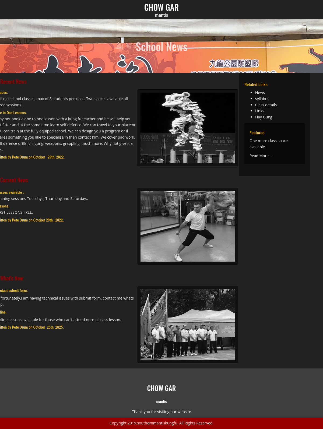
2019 (132, 423)
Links (259, 110)
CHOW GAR (161, 7)
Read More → (261, 155)
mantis (161, 15)
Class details (266, 104)
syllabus (262, 98)
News (260, 92)
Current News (14, 180)
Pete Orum (20, 157)
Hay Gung (263, 116)
